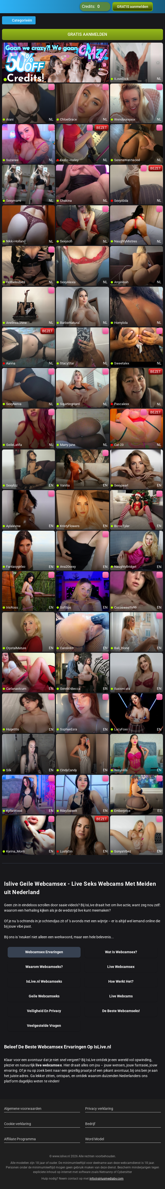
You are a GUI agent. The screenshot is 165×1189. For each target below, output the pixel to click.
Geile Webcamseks (44, 996)
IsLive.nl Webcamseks (44, 981)
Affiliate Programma (20, 1139)
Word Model (94, 1139)
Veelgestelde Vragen (44, 1026)
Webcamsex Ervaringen (44, 952)
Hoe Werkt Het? (120, 981)
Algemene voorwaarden (22, 1109)
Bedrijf (90, 1124)
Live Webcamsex (120, 967)
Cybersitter (124, 1172)
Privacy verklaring (99, 1109)
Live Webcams (121, 996)
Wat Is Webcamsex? (121, 952)
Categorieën (19, 20)
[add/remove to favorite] (114, 46)
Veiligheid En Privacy (44, 1011)
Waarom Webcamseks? (44, 967)
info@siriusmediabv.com (106, 1178)
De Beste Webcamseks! (121, 1011)
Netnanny (106, 1172)
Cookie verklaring (17, 1124)
